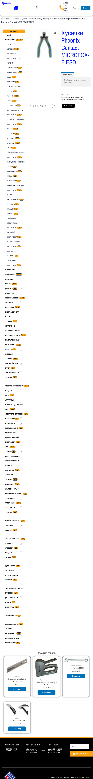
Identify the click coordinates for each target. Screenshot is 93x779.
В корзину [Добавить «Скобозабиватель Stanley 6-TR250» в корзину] (46, 692)
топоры (10, 214)
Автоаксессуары (12, 539)
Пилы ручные (12, 72)
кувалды (10, 209)
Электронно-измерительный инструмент (12, 437)
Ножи (9, 77)
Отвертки (10, 143)
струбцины (11, 105)
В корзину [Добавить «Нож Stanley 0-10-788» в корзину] (17, 729)
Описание (67, 74)
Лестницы (9, 419)
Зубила (9, 176)
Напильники (12, 171)
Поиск (85, 8)
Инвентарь (9, 607)
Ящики (9, 129)
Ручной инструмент (31, 19)
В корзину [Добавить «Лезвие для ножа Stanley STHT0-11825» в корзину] (17, 689)
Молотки (10, 204)
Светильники (11, 616)
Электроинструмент (14, 386)
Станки (8, 451)
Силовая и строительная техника (11, 575)
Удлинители (10, 566)
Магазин (15, 19)
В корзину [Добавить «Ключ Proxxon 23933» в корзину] (76, 676)
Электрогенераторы (14, 414)
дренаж (8, 288)
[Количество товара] (55, 106)
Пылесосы (9, 484)
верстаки (10, 138)
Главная (5, 19)
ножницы (11, 82)
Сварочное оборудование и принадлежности (12, 330)
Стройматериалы (12, 521)
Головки (10, 96)
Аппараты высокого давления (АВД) (14, 404)
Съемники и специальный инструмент (12, 223)
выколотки (11, 181)
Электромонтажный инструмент (59, 19)
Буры (7, 447)
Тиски (9, 101)
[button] (37, 7)
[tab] (67, 74)
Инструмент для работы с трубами (12, 316)
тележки (10, 134)
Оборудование (11, 624)
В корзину (68, 106)
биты (9, 148)
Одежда (8, 349)
